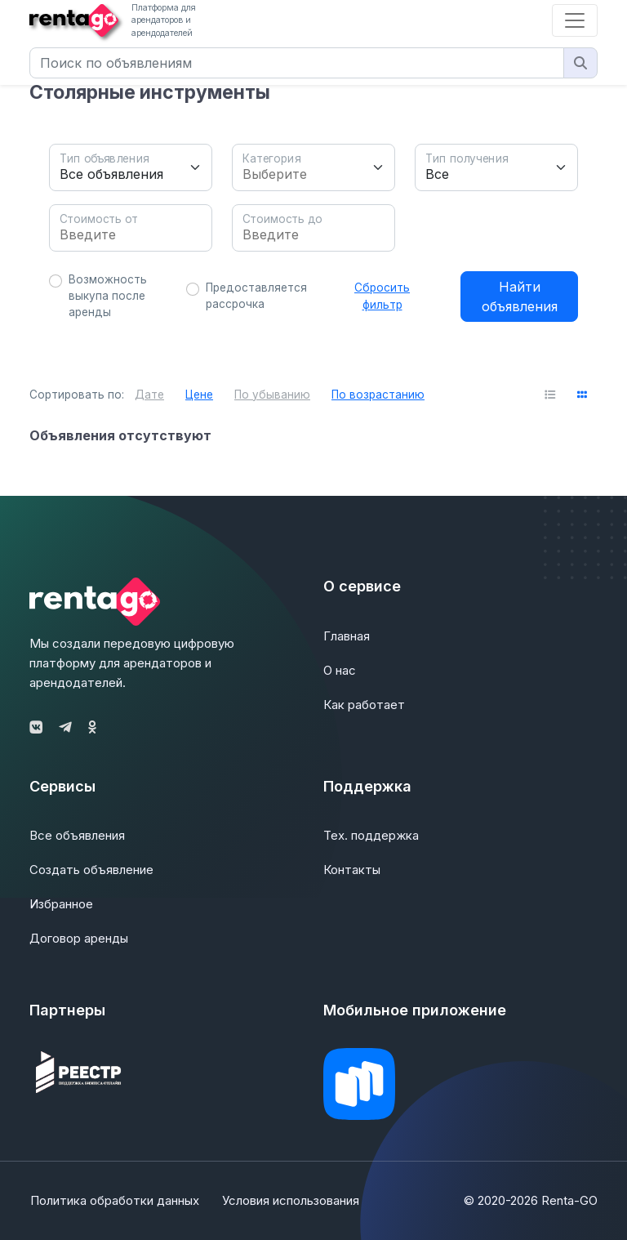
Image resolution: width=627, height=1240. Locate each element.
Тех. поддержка (371, 835)
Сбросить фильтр (382, 295)
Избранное (61, 904)
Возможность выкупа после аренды (108, 296)
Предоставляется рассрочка (256, 295)
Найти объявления (520, 296)
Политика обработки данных (113, 1200)
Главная (346, 636)
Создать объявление (91, 869)
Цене (199, 394)
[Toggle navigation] (575, 20)
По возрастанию (378, 394)
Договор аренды (78, 938)
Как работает (364, 704)
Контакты (351, 869)
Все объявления (77, 835)
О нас (339, 670)
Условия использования (291, 1200)
